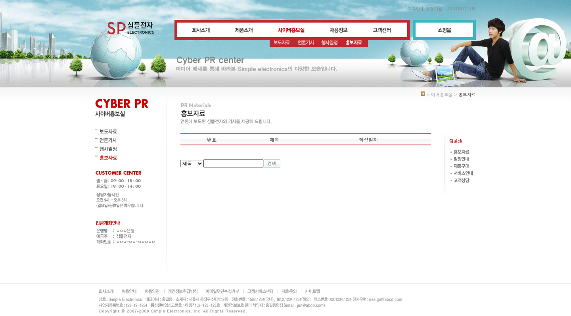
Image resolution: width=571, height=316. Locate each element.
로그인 (413, 8)
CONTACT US (462, 8)
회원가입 (434, 8)
